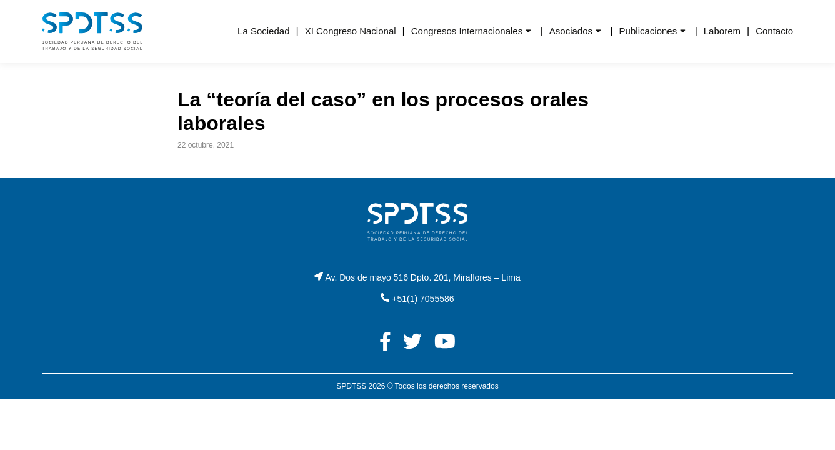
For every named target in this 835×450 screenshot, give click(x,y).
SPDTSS (351, 386)
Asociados (570, 31)
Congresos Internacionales (466, 31)
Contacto (774, 31)
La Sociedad (263, 31)
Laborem (722, 31)
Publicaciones (648, 31)
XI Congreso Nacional (350, 31)
